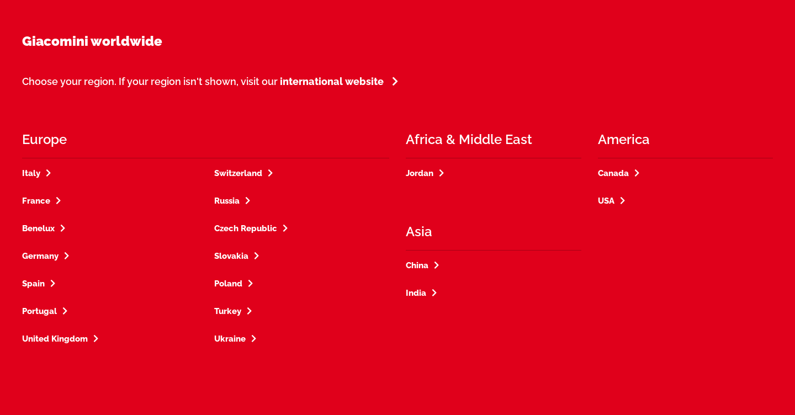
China (417, 265)
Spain (33, 284)
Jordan (419, 173)
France (36, 201)
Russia (227, 201)
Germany (40, 256)
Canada (613, 173)
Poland (228, 284)
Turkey (227, 311)
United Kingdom (55, 339)
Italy (31, 173)
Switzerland (238, 173)
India (416, 293)
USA (606, 201)
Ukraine (230, 339)
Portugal (39, 311)
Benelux (38, 228)
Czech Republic (245, 228)
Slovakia (231, 256)
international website (332, 81)
